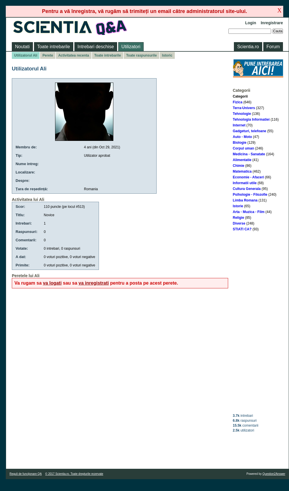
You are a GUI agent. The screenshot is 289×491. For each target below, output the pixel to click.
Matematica (242, 171)
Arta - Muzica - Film (248, 212)
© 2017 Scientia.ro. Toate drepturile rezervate (74, 473)
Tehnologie (242, 114)
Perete (47, 55)
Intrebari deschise (96, 46)
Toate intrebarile (53, 46)
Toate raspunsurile (141, 55)
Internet (239, 125)
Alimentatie (242, 160)
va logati (52, 283)
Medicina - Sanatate (249, 154)
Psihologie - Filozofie (250, 195)
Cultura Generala (247, 189)
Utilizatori (130, 46)
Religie (238, 218)
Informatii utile (245, 183)
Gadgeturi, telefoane (249, 131)
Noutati (22, 46)
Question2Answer (273, 473)
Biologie (239, 143)
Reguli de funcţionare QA (26, 473)
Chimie (238, 166)
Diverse (239, 223)
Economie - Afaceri (248, 177)
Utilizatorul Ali (25, 55)
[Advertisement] (258, 322)
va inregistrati (93, 283)
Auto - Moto (242, 137)
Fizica (237, 102)
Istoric (167, 55)
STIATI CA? (242, 229)
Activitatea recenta (73, 55)
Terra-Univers (244, 108)
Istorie (238, 206)
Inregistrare (272, 22)
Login (250, 22)
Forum (273, 46)
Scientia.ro (248, 46)
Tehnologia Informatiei (251, 119)
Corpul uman (243, 148)
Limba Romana (245, 200)
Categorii (240, 96)
